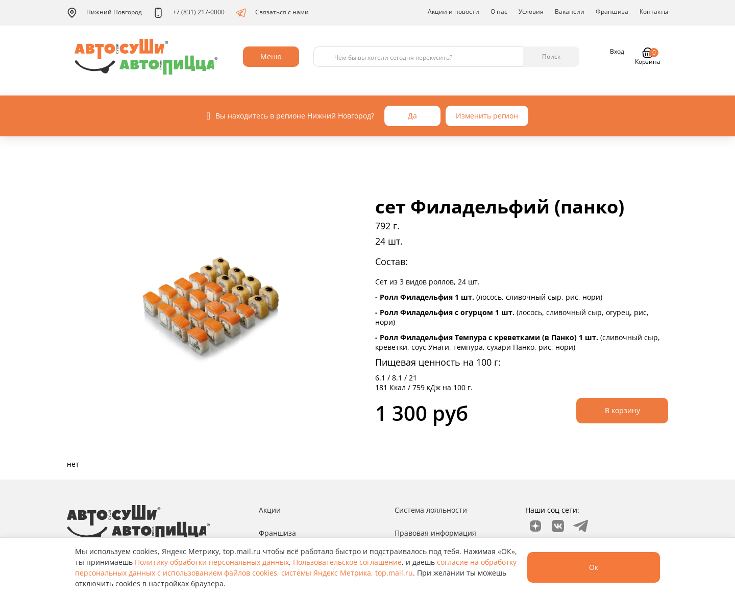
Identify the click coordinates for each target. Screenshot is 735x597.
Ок (593, 567)
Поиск (551, 56)
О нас (499, 11)
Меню (271, 56)
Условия (531, 11)
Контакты (654, 11)
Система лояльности (431, 510)
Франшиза (612, 11)
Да (412, 116)
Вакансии (569, 11)
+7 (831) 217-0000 (189, 13)
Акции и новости (453, 11)
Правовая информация (435, 533)
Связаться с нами (272, 13)
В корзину (622, 410)
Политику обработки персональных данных (212, 562)
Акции (270, 510)
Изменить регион (487, 116)
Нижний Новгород (104, 13)
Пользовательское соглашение (347, 562)
